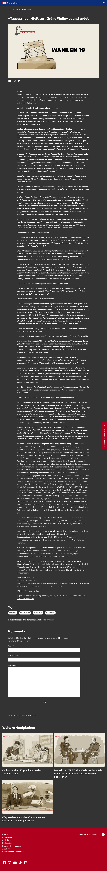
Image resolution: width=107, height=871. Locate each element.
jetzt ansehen (48, 620)
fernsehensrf (25, 613)
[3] (52, 493)
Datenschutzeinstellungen (13, 852)
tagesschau (50, 613)
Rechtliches (7, 840)
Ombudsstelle (26, 10)
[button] (103, 3)
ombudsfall (38, 613)
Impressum (7, 837)
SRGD (18, 10)
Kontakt (5, 834)
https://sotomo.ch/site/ (29, 591)
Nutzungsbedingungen (11, 846)
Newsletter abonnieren (92, 834)
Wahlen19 (12, 613)
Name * (11, 646)
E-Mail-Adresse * (15, 656)
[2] (24, 458)
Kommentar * (13, 665)
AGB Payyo (7, 849)
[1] (88, 97)
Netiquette (7, 843)
